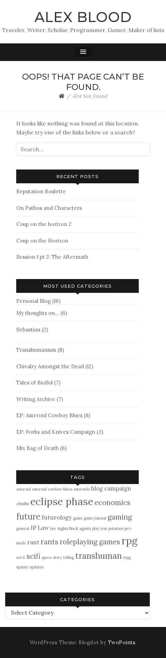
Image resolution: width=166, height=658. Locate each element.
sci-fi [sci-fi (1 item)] (20, 557)
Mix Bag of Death (37, 448)
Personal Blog (33, 301)
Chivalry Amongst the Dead (50, 366)
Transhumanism (36, 350)
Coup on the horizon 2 (43, 224)
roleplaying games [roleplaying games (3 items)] (90, 541)
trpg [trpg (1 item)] (126, 557)
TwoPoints (122, 642)
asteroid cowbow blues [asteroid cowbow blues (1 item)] (52, 489)
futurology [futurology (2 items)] (57, 517)
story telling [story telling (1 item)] (63, 557)
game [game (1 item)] (77, 518)
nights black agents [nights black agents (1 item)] (74, 528)
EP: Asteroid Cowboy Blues (49, 415)
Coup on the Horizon (42, 240)
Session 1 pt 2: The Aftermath (52, 257)
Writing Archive (35, 399)
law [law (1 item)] (53, 528)
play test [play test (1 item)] (99, 528)
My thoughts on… (37, 313)
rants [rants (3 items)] (49, 541)
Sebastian (28, 329)
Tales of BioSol (34, 382)
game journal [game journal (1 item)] (95, 518)
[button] (83, 52)
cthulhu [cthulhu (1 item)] (22, 503)
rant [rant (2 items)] (33, 542)
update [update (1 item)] (22, 567)
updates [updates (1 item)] (36, 567)
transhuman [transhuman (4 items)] (98, 556)
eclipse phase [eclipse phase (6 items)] (61, 501)
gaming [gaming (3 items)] (120, 517)
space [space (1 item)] (47, 557)
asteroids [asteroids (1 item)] (82, 489)
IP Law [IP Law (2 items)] (40, 528)
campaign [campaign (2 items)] (117, 488)
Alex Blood (83, 17)
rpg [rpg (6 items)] (129, 540)
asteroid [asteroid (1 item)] (23, 489)
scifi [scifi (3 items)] (33, 556)
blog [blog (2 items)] (97, 488)
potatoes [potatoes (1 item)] (115, 528)
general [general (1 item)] (22, 528)
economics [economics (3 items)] (112, 502)
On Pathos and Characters (49, 208)
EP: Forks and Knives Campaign (55, 432)
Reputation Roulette (41, 191)
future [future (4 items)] (28, 516)
